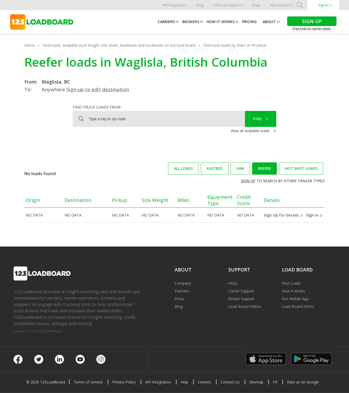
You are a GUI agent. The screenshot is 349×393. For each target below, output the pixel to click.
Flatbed (215, 168)
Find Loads (291, 283)
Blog (200, 5)
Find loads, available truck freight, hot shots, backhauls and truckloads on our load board (119, 45)
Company (183, 283)
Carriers (166, 21)
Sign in (323, 5)
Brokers (190, 21)
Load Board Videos (244, 306)
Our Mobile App (295, 298)
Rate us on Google (303, 382)
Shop (255, 5)
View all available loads (250, 130)
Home (29, 45)
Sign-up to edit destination (97, 89)
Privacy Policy (124, 382)
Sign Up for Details (283, 215)
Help (184, 382)
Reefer (264, 168)
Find (257, 119)
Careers (204, 382)
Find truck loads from (96, 107)
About (269, 21)
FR (275, 382)
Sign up (248, 180)
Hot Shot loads (301, 168)
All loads (183, 168)
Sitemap (256, 382)
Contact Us (230, 382)
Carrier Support (241, 290)
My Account (279, 5)
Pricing (249, 21)
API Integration (174, 5)
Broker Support (241, 298)
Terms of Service (88, 382)
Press (179, 298)
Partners (182, 290)
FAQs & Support (226, 5)
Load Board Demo (298, 306)
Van (240, 168)
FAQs (233, 283)
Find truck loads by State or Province (234, 45)
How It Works (220, 21)
